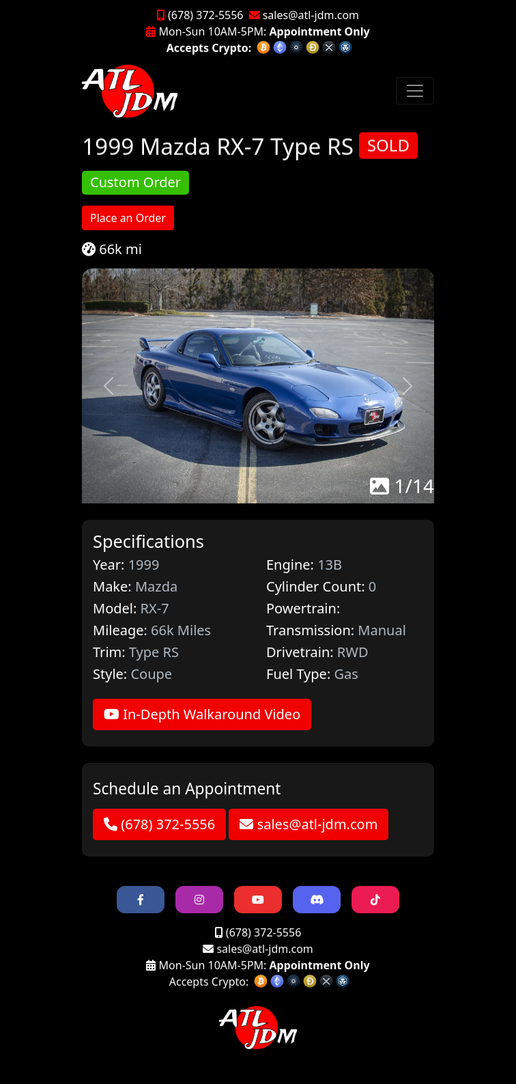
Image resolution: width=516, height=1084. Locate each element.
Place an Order (128, 217)
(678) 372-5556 (200, 15)
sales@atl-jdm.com (304, 15)
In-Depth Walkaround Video (202, 714)
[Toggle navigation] (415, 91)
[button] (108, 385)
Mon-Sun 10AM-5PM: (257, 31)
